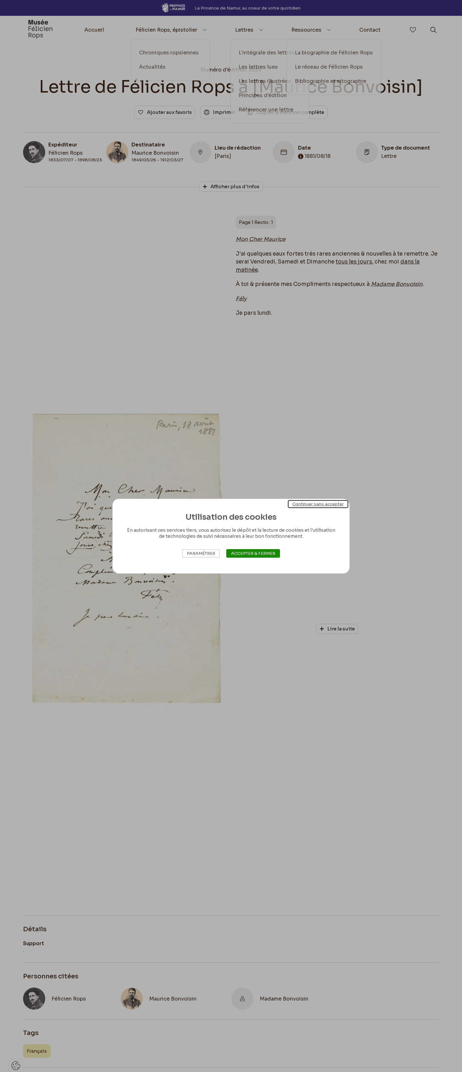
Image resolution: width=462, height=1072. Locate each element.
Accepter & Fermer (253, 553)
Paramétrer (201, 553)
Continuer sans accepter (318, 503)
